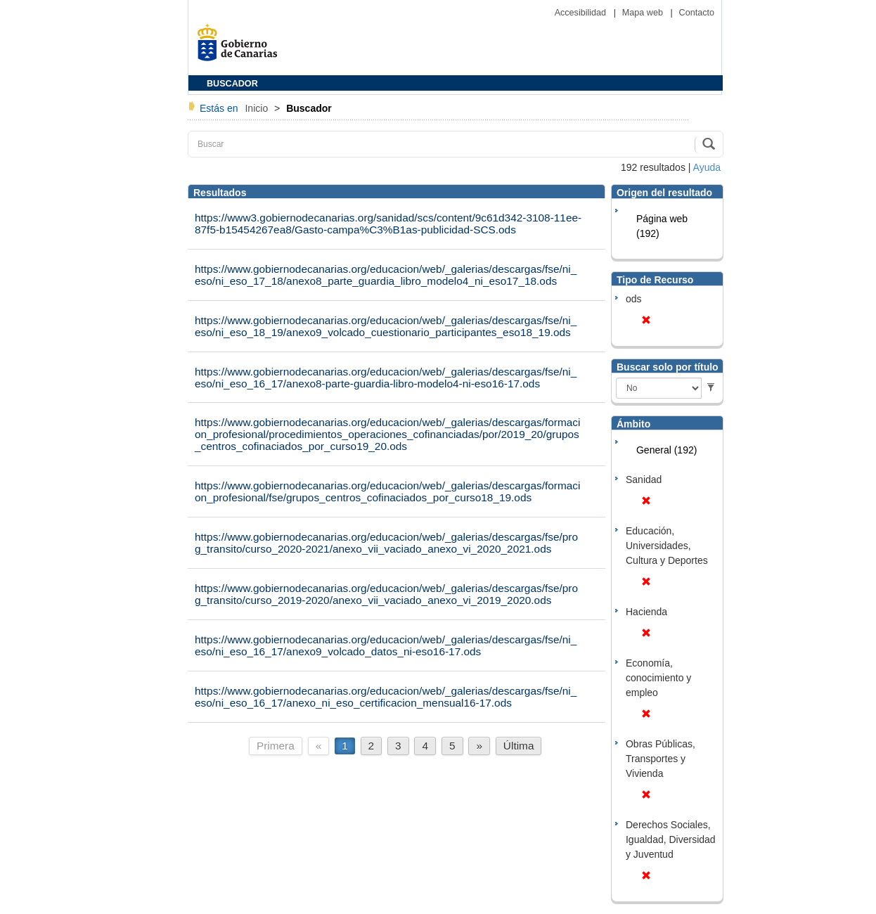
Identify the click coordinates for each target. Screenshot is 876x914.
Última (518, 746)
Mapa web (644, 13)
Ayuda (707, 167)
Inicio (258, 108)
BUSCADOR (232, 84)
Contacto (696, 13)
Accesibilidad (582, 13)
